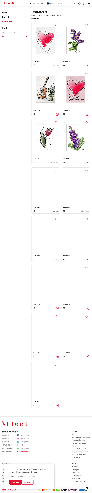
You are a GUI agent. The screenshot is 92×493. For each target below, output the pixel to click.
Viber (23, 445)
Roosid (5, 17)
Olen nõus (15, 482)
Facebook (25, 435)
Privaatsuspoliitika (79, 455)
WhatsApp (25, 448)
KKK (73, 434)
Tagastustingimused (80, 452)
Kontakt (75, 446)
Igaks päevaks (77, 479)
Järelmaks (76, 458)
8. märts (75, 467)
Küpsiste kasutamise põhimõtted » (22, 477)
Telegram (24, 442)
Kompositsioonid (78, 481)
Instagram (25, 438)
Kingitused (7, 21)
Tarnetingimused (78, 440)
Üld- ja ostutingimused (81, 437)
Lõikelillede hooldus (79, 449)
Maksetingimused (79, 443)
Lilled (4, 13)
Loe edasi (27, 482)
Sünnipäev (76, 470)
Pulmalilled (76, 476)
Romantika (76, 473)
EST (50, 3)
